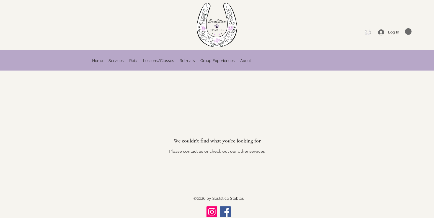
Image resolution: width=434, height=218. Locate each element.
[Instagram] (211, 211)
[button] (408, 31)
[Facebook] (368, 32)
